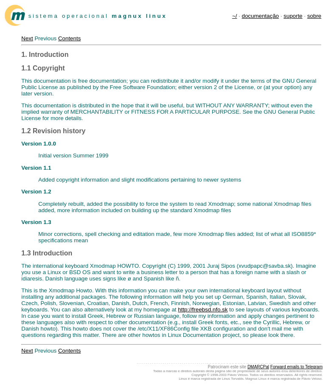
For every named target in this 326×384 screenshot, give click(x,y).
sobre (314, 16)
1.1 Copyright (43, 68)
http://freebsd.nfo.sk (203, 309)
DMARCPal (258, 366)
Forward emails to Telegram (296, 366)
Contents (69, 38)
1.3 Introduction (46, 253)
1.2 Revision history (53, 131)
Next (27, 38)
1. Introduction (44, 54)
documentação (260, 16)
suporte (293, 16)
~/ (234, 16)
